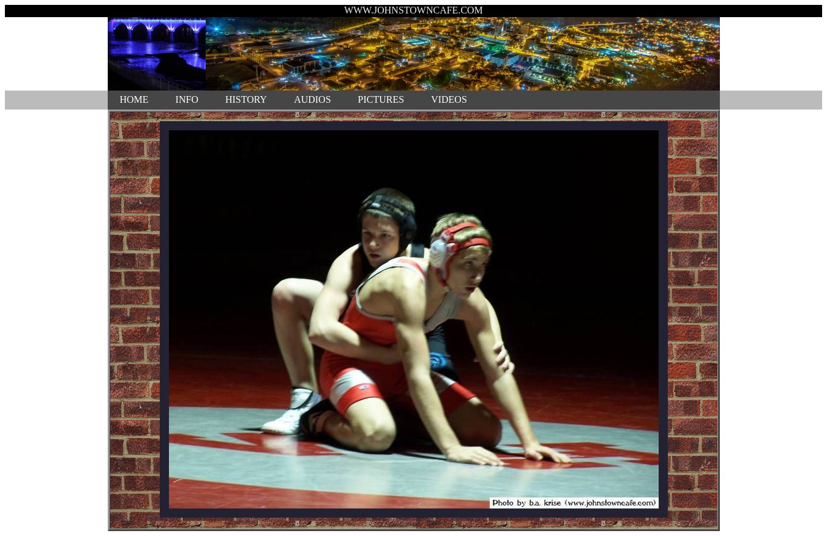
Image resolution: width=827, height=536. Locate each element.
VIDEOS (449, 99)
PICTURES (381, 99)
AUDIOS (312, 99)
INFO (187, 99)
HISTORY (246, 99)
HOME (134, 99)
